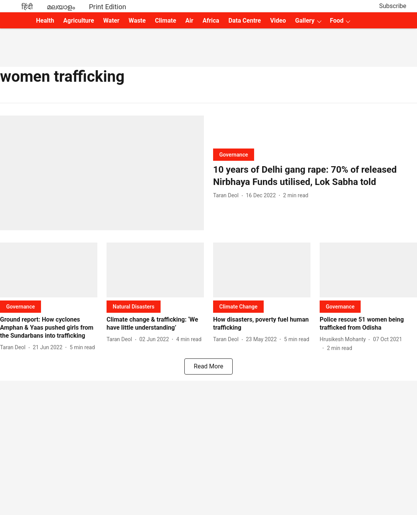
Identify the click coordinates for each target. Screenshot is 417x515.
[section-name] (233, 154)
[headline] (315, 176)
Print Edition (107, 7)
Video (278, 20)
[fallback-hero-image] (102, 173)
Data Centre (244, 20)
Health (45, 20)
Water (111, 20)
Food (337, 20)
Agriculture (78, 20)
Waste (137, 20)
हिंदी (27, 7)
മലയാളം (61, 7)
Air (190, 20)
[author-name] (227, 195)
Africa (210, 20)
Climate (165, 20)
